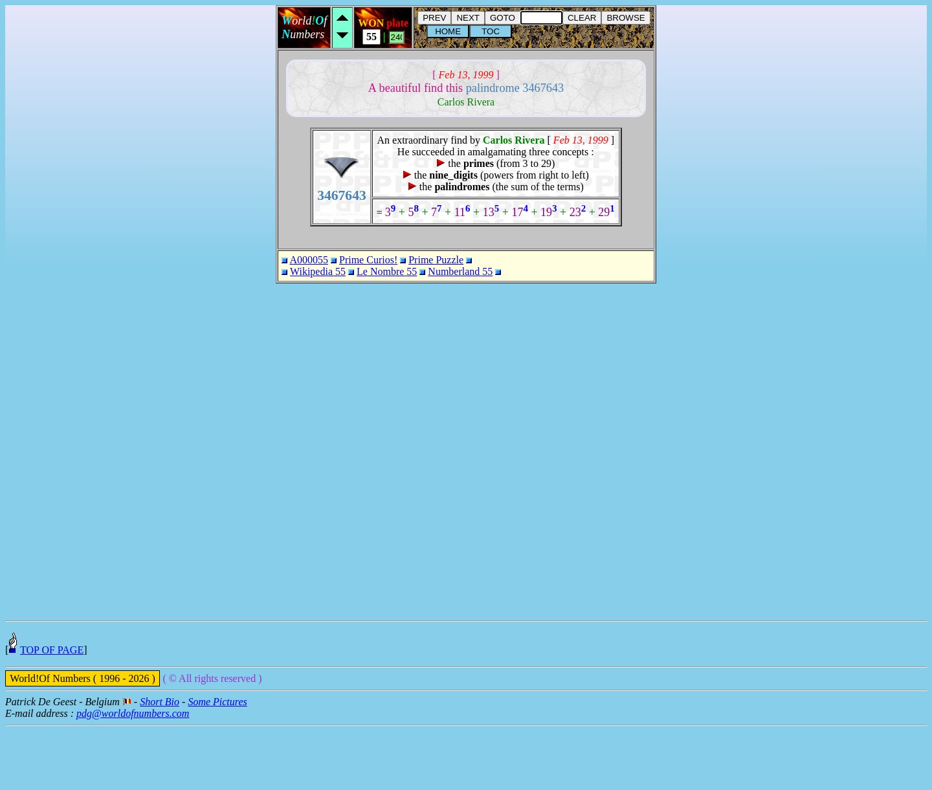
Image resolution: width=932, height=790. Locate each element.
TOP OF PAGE (51, 713)
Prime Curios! (368, 259)
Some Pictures (217, 765)
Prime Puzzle (435, 259)
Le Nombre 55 (387, 271)
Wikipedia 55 (318, 271)
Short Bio (159, 765)
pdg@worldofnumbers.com (132, 777)
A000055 (308, 259)
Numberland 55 (460, 271)
